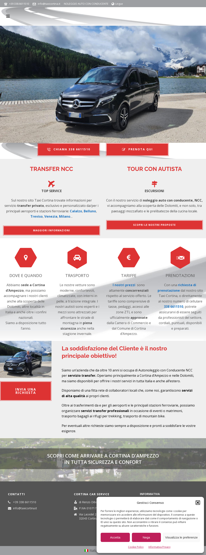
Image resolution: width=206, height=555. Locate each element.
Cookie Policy (136, 547)
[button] (198, 503)
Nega (146, 537)
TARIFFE (128, 275)
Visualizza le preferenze (181, 537)
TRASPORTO (77, 275)
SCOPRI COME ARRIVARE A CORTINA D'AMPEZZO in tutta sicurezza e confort (103, 458)
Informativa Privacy (159, 547)
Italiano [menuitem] (95, 550)
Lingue (117, 4)
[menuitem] (92, 551)
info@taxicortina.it (49, 4)
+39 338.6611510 (19, 4)
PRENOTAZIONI (180, 275)
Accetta (115, 537)
